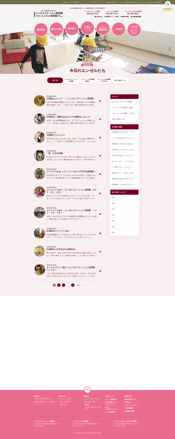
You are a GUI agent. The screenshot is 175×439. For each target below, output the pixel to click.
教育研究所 (155, 2)
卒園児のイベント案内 (112, 16)
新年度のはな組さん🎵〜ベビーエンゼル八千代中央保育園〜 (125, 179)
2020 (113, 232)
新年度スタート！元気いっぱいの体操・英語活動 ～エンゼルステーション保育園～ (125, 173)
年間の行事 (63, 404)
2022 (113, 221)
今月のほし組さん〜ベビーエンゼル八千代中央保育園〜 (125, 155)
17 (73, 285)
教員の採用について (130, 399)
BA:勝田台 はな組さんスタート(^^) (124, 184)
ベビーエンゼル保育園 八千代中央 (124, 113)
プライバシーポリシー (131, 405)
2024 (113, 209)
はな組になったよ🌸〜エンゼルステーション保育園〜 (125, 150)
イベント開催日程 (103, 28)
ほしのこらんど (137, 2)
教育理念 (41, 30)
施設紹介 (72, 28)
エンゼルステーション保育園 (122, 102)
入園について (87, 28)
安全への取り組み (65, 402)
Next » (79, 285)
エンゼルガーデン (70, 2)
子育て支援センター (119, 119)
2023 (113, 215)
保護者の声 (128, 396)
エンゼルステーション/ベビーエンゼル (92, 2)
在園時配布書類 (129, 411)
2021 (113, 227)
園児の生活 (56, 29)
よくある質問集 (110, 412)
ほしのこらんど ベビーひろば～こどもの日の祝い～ (125, 161)
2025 (113, 203)
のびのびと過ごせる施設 (91, 398)
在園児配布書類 (136, 16)
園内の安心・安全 (89, 402)
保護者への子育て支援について (44, 398)
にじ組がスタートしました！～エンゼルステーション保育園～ (125, 167)
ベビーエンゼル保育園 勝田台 (123, 107)
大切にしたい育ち (65, 398)
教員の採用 (125, 16)
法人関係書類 (128, 408)
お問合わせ (98, 16)
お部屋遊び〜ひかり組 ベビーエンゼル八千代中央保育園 (125, 132)
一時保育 (118, 29)
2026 (113, 197)
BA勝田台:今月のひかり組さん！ (123, 144)
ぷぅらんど (116, 2)
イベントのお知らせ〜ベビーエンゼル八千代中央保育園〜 (125, 138)
